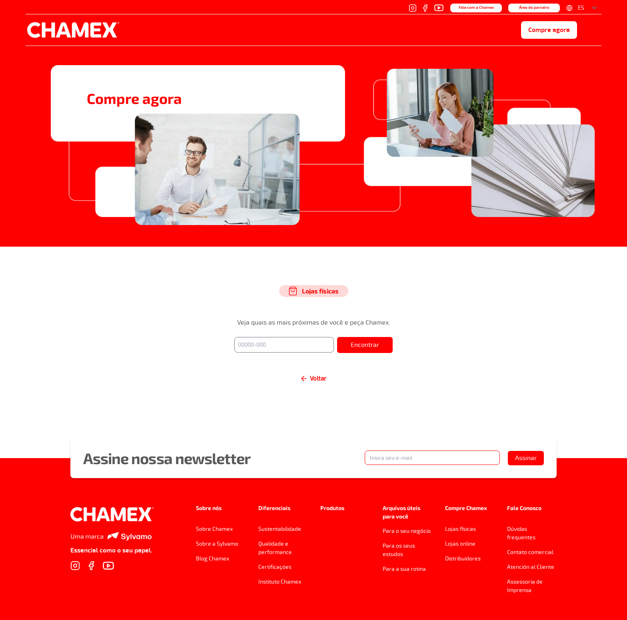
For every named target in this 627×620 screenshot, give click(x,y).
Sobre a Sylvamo (217, 543)
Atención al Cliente (530, 567)
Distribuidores (463, 558)
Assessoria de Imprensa (525, 586)
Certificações (275, 567)
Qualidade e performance (275, 548)
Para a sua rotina (404, 569)
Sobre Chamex (214, 529)
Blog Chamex (212, 558)
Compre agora (549, 30)
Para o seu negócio (407, 531)
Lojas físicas (460, 529)
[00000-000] (284, 345)
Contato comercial (530, 552)
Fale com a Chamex (476, 7)
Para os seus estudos (399, 550)
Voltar (313, 378)
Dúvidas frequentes (521, 533)
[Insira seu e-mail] (432, 458)
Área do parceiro (534, 7)
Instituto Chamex (279, 581)
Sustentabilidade (279, 529)
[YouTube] (439, 8)
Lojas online (460, 543)
